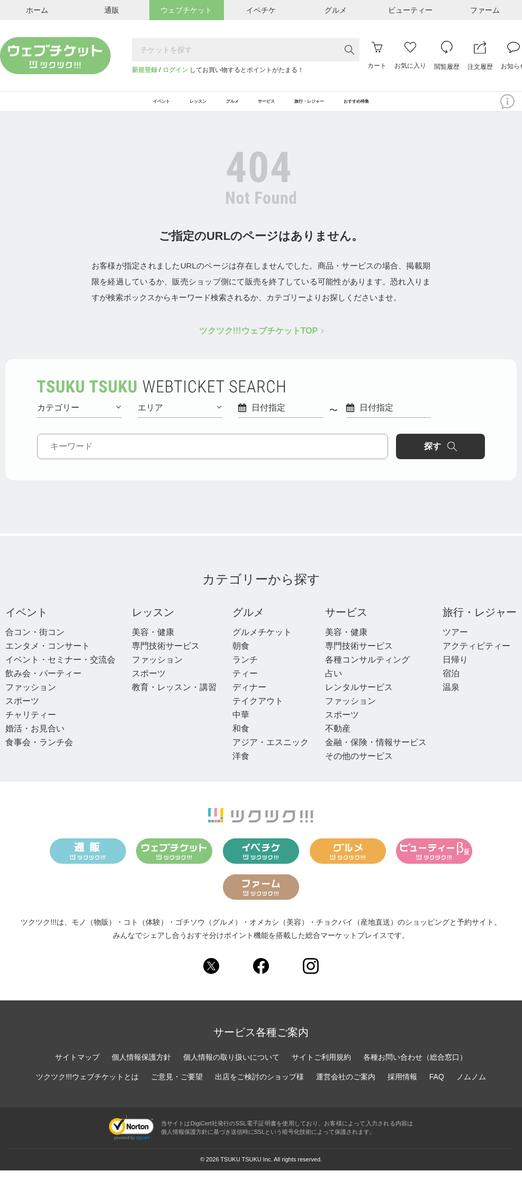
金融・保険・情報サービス (376, 752)
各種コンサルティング (367, 670)
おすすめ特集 (419, 107)
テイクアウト (257, 711)
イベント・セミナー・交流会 (60, 670)
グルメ (248, 623)
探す (440, 457)
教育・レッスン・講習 (174, 697)
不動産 (337, 739)
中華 (240, 725)
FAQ (436, 1088)
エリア (179, 418)
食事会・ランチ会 (39, 752)
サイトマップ (77, 1068)
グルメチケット (262, 642)
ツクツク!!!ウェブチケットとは (87, 1088)
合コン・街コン (35, 642)
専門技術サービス (166, 656)
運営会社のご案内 (345, 1088)
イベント (26, 623)
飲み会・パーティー (43, 683)
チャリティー (30, 725)
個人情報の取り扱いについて (231, 1068)
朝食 (240, 656)
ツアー (455, 642)
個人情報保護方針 (141, 1068)
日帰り (455, 670)
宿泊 (451, 683)
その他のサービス (359, 766)
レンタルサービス (359, 697)
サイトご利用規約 (321, 1068)
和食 (240, 739)
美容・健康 (153, 642)
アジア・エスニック (270, 752)
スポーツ (22, 711)
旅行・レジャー (480, 623)
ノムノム (471, 1088)
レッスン (153, 623)
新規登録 (144, 70)
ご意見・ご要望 (177, 1088)
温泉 (451, 697)
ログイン (175, 70)
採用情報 (402, 1088)
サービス (346, 623)
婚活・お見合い (35, 739)
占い (333, 683)
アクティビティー (476, 656)
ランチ (245, 670)
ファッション (30, 697)
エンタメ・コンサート (47, 656)
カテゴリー (79, 418)
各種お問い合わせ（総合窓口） (415, 1068)
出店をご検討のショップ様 (259, 1088)
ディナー (249, 697)
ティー (245, 683)
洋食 (240, 766)
